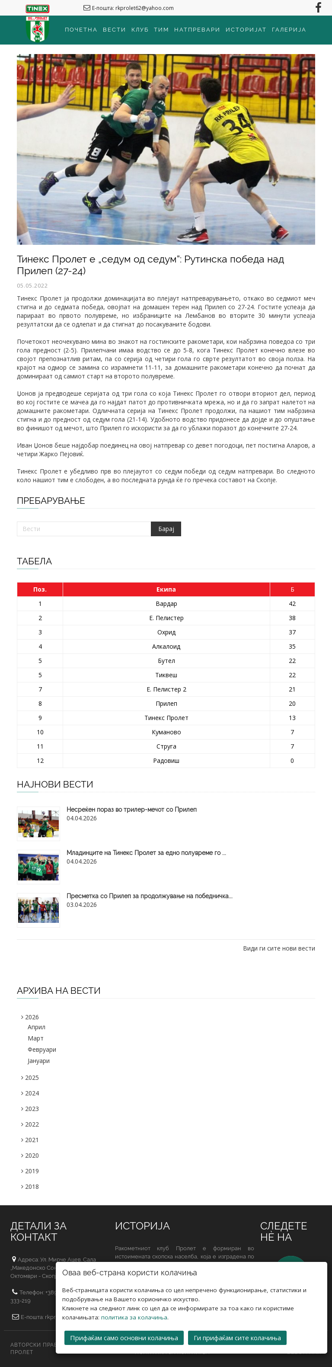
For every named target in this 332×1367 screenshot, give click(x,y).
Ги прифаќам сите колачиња (237, 1335)
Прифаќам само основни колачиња (124, 1335)
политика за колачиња (134, 1315)
